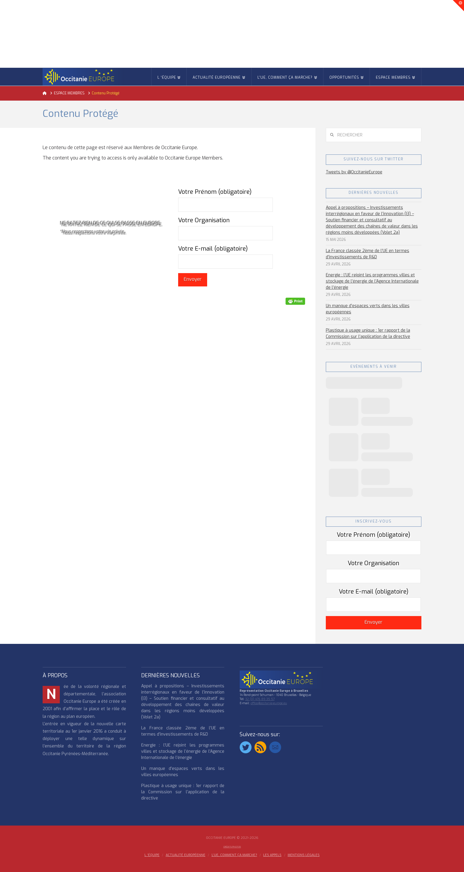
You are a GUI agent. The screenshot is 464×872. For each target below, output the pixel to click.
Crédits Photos (232, 846)
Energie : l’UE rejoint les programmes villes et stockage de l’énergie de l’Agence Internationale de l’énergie (372, 281)
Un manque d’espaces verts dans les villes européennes (368, 309)
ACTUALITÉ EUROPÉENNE (185, 855)
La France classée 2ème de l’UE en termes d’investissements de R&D (367, 254)
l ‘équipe (152, 855)
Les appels (272, 855)
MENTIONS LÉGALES (304, 855)
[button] (458, 5)
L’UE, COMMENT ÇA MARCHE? (234, 855)
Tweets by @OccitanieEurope (354, 172)
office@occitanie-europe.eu (269, 703)
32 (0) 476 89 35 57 (260, 699)
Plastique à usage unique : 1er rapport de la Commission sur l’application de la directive (368, 333)
